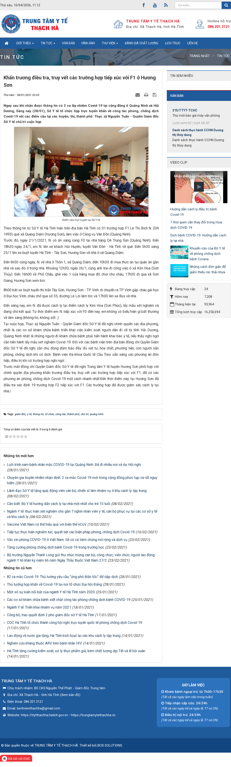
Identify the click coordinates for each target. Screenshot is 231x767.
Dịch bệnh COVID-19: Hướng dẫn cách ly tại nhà (198, 238)
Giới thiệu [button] (25, 44)
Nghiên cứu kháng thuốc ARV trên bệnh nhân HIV (44, 643)
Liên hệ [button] (192, 43)
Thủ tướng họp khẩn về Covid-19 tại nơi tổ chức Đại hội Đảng (54, 584)
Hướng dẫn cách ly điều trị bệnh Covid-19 (193, 212)
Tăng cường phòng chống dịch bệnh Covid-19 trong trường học (55, 547)
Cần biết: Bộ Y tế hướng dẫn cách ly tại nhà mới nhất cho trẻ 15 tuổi (58, 504)
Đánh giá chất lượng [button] (141, 43)
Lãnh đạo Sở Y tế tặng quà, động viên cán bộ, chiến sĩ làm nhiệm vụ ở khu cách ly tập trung (77, 491)
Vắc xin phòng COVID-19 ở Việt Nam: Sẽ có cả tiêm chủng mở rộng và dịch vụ (67, 540)
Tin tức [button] (48, 44)
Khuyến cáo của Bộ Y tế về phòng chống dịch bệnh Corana (207, 253)
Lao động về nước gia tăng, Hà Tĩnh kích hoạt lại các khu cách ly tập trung (64, 636)
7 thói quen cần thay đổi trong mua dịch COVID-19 (196, 225)
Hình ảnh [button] (88, 43)
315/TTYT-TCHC (184, 113)
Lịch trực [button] (172, 43)
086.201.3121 (219, 26)
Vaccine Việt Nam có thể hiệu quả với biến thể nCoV (46, 524)
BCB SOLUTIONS (109, 745)
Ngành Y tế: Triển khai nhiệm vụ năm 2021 (39, 607)
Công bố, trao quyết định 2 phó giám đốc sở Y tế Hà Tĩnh (50, 615)
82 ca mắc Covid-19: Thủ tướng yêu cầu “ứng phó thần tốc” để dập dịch (62, 577)
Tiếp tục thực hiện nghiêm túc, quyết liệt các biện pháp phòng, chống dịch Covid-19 (71, 532)
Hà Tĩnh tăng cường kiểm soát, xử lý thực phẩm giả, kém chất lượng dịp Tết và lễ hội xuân (76, 651)
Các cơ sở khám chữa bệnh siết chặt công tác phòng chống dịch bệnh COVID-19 (68, 600)
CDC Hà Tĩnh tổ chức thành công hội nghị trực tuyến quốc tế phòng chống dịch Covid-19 (74, 622)
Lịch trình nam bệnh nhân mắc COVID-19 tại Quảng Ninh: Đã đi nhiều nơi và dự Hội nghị (74, 464)
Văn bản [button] (68, 43)
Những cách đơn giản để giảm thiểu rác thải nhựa (208, 269)
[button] (199, 187)
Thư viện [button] (110, 44)
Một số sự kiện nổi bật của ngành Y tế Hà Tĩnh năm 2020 (51, 592)
